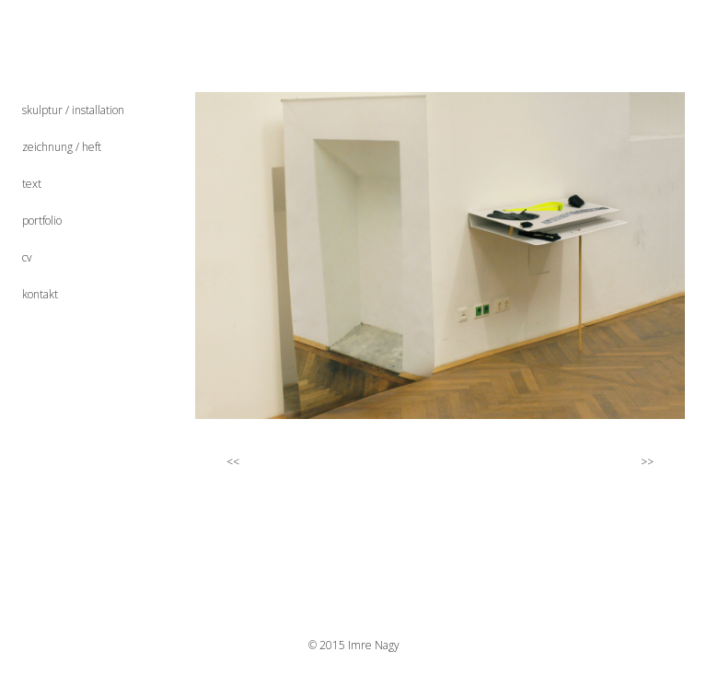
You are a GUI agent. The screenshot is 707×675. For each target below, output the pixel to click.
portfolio (42, 220)
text (31, 184)
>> (655, 461)
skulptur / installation (73, 110)
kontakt (40, 294)
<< (223, 461)
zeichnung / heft (61, 147)
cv (27, 257)
